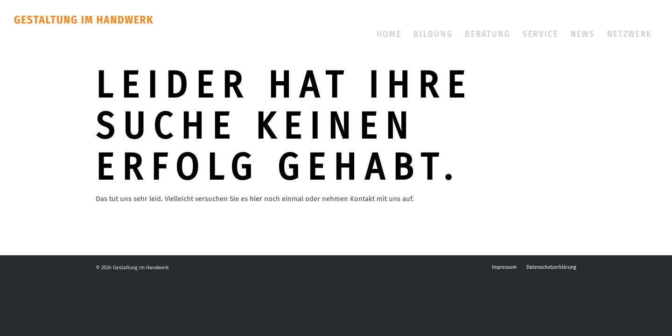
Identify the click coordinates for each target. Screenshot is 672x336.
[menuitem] (389, 34)
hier (256, 199)
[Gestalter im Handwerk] (107, 35)
